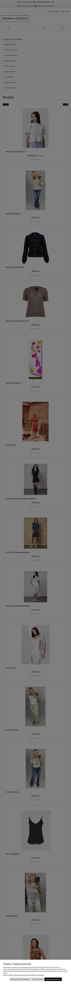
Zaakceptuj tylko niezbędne (20, 979)
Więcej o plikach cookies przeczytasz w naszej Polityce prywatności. (23, 975)
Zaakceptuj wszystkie (53, 979)
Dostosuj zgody (37, 979)
